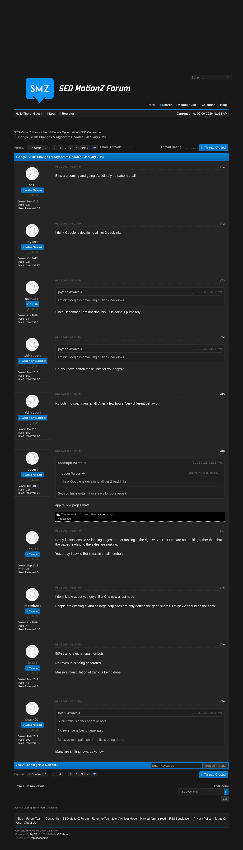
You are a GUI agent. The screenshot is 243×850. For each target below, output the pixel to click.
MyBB (33, 834)
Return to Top (100, 818)
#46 (222, 451)
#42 (222, 223)
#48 (222, 587)
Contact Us (52, 818)
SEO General (88, 132)
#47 (222, 530)
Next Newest (46, 765)
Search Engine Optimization (60, 132)
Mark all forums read (153, 818)
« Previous (35, 147)
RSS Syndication (180, 818)
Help (222, 105)
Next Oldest (26, 765)
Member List (186, 105)
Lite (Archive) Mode (124, 818)
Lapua (31, 549)
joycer (31, 242)
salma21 (31, 299)
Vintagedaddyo (39, 837)
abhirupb (31, 356)
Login (52, 113)
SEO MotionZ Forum (27, 132)
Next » (85, 147)
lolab (32, 663)
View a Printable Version (30, 785)
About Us (30, 822)
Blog (20, 818)
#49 (222, 644)
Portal (150, 105)
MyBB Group (61, 834)
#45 (222, 394)
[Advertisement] (121, 35)
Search (166, 105)
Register (67, 113)
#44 (222, 337)
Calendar (207, 105)
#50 (222, 701)
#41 (222, 166)
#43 (222, 280)
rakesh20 (65, 518)
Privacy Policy (202, 818)
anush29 (31, 720)
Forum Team (34, 818)
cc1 (31, 185)
